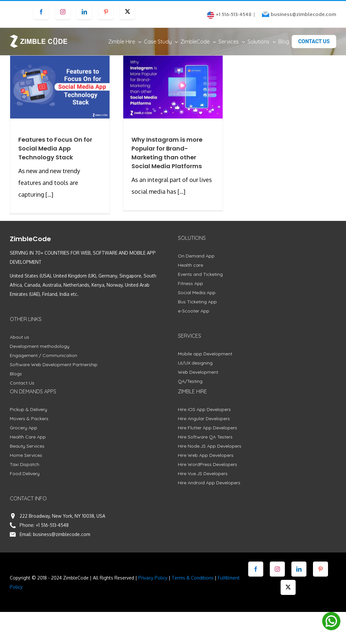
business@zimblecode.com (303, 14)
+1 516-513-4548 (52, 525)
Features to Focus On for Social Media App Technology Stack (55, 148)
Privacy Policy (152, 578)
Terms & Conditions (193, 578)
